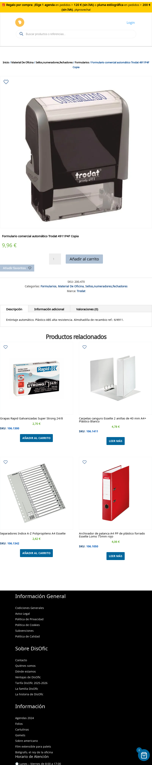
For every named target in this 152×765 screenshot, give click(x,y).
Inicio (6, 62)
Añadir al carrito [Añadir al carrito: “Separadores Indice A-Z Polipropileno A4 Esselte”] (36, 553)
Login (131, 22)
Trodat (81, 290)
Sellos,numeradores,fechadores (54, 62)
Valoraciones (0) (87, 308)
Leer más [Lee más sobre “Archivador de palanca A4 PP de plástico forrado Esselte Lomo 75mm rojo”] (115, 556)
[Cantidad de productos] (55, 259)
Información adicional (49, 308)
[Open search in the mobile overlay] (76, 34)
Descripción (14, 308)
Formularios (82, 62)
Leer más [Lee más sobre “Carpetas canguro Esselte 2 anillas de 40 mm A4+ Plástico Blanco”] (115, 441)
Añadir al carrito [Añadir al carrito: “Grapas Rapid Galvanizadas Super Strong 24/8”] (36, 438)
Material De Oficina (22, 62)
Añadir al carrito (84, 259)
